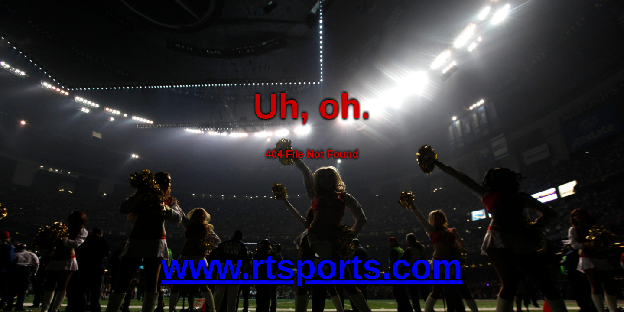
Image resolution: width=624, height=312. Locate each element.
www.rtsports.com (312, 266)
